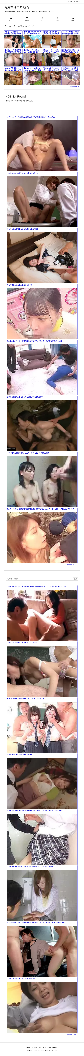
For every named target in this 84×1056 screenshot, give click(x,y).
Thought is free (53, 1050)
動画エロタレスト (75, 86)
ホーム (9, 26)
